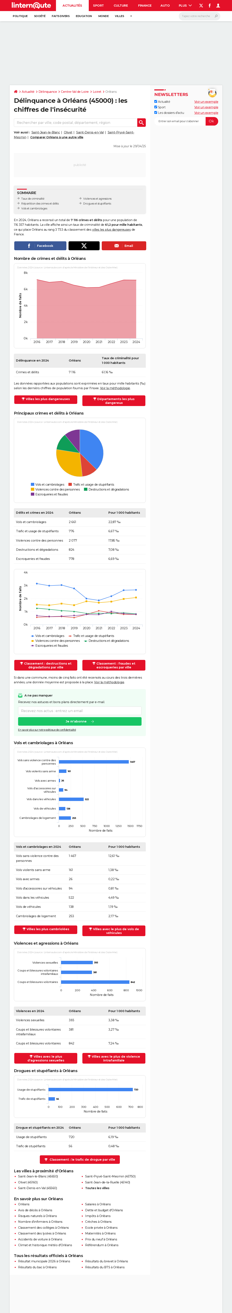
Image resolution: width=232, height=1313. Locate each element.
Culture (121, 5)
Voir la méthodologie (115, 388)
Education (84, 16)
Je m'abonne (76, 721)
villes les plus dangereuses (111, 230)
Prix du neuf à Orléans (101, 1239)
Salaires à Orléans (98, 1204)
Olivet (68, 132)
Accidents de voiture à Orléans (40, 1239)
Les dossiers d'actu (169, 113)
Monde (103, 16)
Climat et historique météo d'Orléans (45, 1245)
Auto (165, 5)
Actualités (72, 5)
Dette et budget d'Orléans (104, 1210)
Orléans (24, 1204)
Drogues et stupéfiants (97, 203)
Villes (119, 16)
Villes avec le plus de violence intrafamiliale (116, 1058)
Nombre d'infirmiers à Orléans (40, 1222)
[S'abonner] (186, 121)
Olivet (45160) (27, 1182)
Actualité (28, 92)
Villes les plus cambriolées (48, 929)
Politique (20, 16)
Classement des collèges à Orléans (43, 1228)
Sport (98, 5)
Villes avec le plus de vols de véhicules (116, 931)
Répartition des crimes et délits (40, 203)
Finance (145, 5)
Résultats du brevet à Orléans (106, 1261)
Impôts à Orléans (97, 1216)
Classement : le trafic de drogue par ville (82, 1159)
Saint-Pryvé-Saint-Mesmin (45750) (110, 1176)
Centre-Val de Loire (75, 92)
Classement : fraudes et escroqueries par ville (115, 665)
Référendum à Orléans (101, 1245)
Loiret (97, 92)
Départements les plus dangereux (116, 401)
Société (40, 16)
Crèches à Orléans (98, 1222)
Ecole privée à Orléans (101, 1228)
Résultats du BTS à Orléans (105, 1267)
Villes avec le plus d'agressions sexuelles (45, 1058)
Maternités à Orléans (100, 1233)
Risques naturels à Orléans (37, 1216)
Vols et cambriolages (34, 208)
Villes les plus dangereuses (48, 399)
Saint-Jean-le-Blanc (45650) (38, 1176)
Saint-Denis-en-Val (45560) (37, 1188)
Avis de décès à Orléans (35, 1210)
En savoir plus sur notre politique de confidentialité (47, 729)
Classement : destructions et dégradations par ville (48, 665)
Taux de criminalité (32, 198)
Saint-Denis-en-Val (90, 132)
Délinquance (48, 92)
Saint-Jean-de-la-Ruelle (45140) (107, 1182)
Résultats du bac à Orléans (37, 1267)
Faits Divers (60, 16)
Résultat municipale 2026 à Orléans (44, 1261)
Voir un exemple (206, 102)
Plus (185, 5)
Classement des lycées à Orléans (42, 1233)
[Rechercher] (199, 16)
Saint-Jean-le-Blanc (46, 132)
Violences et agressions (97, 198)
